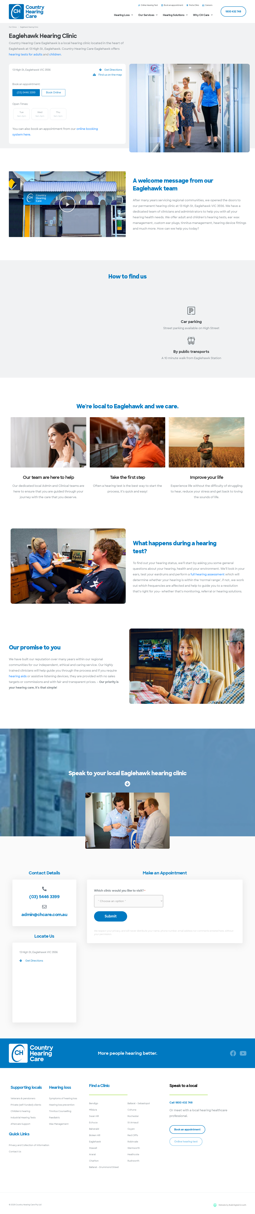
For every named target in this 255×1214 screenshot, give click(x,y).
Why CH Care (203, 15)
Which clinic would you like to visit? (119, 890)
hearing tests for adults (25, 54)
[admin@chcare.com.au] (44, 906)
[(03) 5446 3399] (44, 888)
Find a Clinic (99, 1085)
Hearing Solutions (175, 15)
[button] (67, 204)
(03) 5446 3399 (44, 896)
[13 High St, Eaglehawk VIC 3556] (64, 333)
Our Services (148, 15)
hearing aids (18, 676)
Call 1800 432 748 (180, 1102)
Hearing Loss (123, 15)
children (55, 54)
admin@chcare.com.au (44, 914)
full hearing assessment (208, 574)
